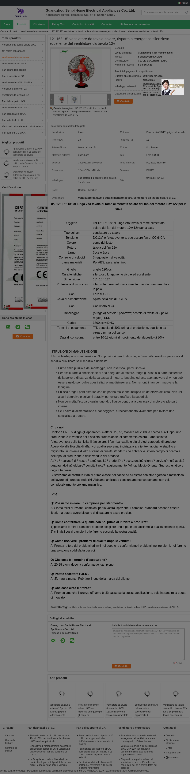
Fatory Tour (58, 24)
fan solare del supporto (13, 51)
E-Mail (169, 748)
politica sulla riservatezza (12, 770)
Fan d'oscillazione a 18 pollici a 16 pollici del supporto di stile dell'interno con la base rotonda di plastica (96, 739)
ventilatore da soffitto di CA (15, 107)
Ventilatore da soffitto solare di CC (19, 44)
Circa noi (9, 735)
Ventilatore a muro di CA (14, 88)
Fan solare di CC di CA (13, 132)
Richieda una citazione (172, 741)
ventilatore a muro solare (14, 63)
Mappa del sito (173, 752)
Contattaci (107, 24)
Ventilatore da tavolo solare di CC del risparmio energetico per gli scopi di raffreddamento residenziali (90, 713)
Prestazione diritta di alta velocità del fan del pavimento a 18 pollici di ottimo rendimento (95, 765)
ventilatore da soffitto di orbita (17, 82)
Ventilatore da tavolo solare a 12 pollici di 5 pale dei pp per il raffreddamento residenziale (60, 712)
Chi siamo (39, 24)
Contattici (170, 735)
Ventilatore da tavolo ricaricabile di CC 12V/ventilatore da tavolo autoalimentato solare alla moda (117, 712)
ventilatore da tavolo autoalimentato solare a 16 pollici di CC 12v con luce (26, 175)
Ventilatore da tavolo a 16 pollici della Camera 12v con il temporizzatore (28, 163)
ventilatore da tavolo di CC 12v (163, 607)
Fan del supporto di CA (13, 101)
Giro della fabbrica (10, 741)
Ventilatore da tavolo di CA (15, 95)
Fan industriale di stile (13, 120)
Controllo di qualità (83, 24)
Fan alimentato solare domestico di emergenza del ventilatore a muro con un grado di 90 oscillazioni (138, 738)
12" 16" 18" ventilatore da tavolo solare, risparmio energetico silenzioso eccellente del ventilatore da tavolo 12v (80, 111)
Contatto (125, 101)
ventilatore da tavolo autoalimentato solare (89, 607)
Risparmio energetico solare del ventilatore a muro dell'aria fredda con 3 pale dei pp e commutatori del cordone (139, 763)
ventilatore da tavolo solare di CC (129, 607)
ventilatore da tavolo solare (34, 31)
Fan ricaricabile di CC (13, 76)
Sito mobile (172, 757)
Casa (7, 24)
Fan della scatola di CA (13, 114)
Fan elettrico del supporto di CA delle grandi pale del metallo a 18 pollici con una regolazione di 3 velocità (95, 753)
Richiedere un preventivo (135, 24)
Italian (185, 3)
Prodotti (21, 24)
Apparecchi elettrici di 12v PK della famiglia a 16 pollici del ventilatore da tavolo (27, 151)
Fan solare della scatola (14, 70)
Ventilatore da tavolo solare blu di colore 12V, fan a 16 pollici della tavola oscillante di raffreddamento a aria (175, 712)
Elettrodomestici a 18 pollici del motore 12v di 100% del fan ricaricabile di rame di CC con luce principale (50, 738)
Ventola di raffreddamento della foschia (21, 126)
